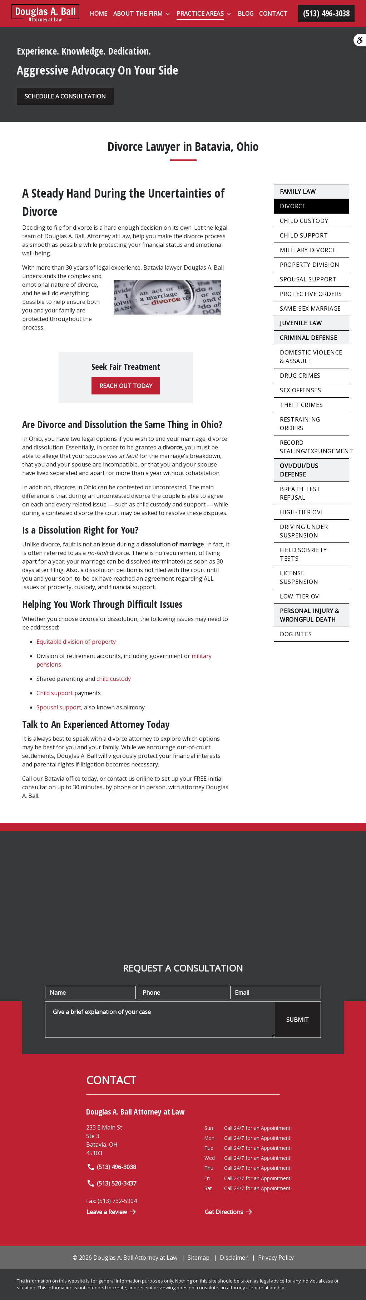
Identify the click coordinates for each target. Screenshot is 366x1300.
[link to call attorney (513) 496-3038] (326, 13)
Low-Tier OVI (300, 596)
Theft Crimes (301, 405)
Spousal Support (308, 279)
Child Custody (304, 221)
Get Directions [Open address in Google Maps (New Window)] (229, 1212)
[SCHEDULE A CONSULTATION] (65, 96)
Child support (54, 693)
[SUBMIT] (297, 1020)
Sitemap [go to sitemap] (198, 1257)
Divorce (293, 206)
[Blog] (245, 13)
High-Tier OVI (301, 512)
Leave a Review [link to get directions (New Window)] (111, 1212)
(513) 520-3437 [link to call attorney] (111, 1183)
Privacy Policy (276, 1257)
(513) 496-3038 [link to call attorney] (111, 1167)
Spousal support (58, 707)
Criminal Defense (308, 338)
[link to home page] (45, 13)
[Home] (98, 13)
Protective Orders (311, 294)
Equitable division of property (76, 642)
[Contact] (273, 13)
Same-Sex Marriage (310, 308)
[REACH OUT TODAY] (126, 385)
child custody (114, 679)
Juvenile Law (301, 323)
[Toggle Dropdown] (168, 14)
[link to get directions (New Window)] (140, 1140)
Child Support (304, 235)
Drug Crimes (300, 375)
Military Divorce (308, 250)
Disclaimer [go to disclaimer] (234, 1257)
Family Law (298, 191)
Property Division (310, 265)
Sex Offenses (300, 390)
